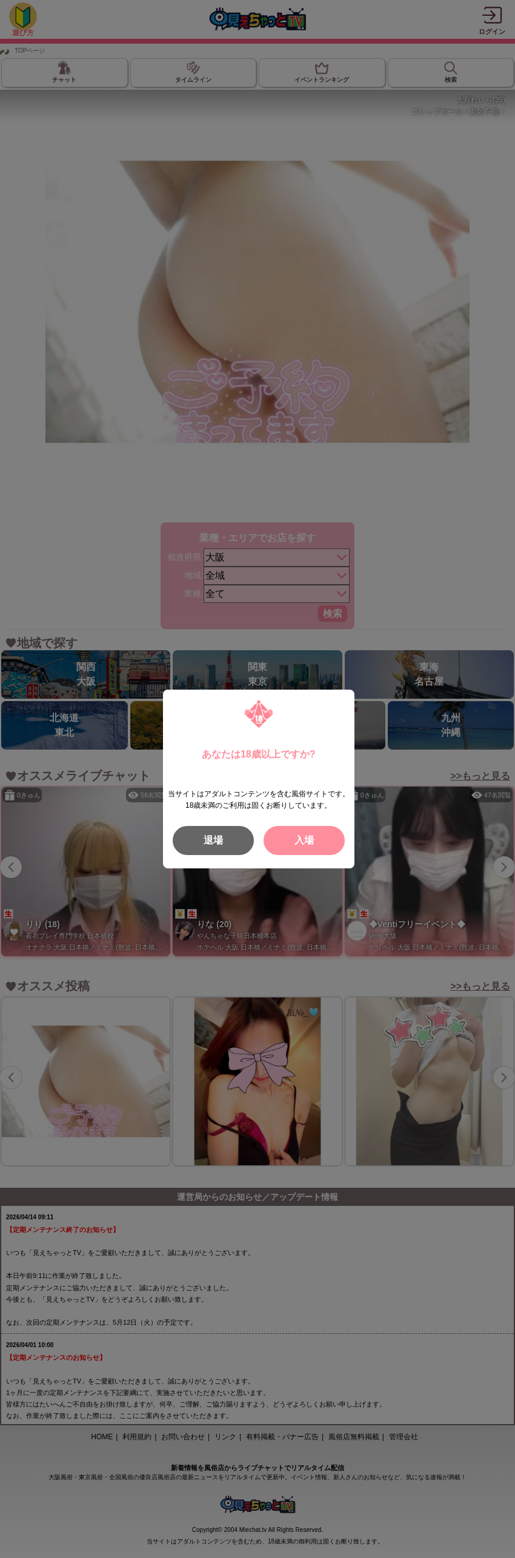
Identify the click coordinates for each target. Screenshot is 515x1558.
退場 (213, 840)
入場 (304, 840)
